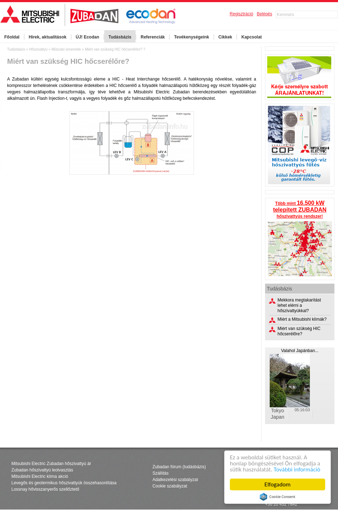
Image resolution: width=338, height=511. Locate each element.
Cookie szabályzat (169, 486)
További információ (297, 469)
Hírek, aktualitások (48, 37)
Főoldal (12, 37)
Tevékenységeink (191, 37)
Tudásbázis (120, 37)
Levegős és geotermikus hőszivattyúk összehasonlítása (64, 482)
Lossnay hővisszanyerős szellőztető (45, 489)
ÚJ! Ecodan (87, 37)
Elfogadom (277, 484)
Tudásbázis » (18, 49)
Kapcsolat (251, 37)
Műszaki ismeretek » (68, 49)
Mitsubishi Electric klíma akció (39, 476)
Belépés (264, 13)
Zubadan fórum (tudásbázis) (179, 466)
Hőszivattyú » (40, 49)
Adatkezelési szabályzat (175, 479)
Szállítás (160, 473)
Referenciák (153, 37)
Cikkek (225, 37)
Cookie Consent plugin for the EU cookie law (277, 497)
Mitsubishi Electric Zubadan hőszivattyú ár (51, 463)
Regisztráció (241, 13)
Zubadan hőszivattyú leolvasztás (42, 470)
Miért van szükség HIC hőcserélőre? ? (115, 49)
